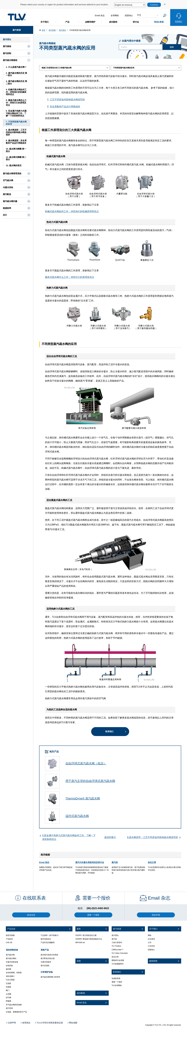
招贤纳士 (151, 950)
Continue (154, 5)
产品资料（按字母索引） (50, 935)
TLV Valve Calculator (120, 953)
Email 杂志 (44, 862)
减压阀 (8, 969)
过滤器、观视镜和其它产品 (16, 1012)
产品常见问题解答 (48, 942)
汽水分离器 (10, 980)
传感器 (8, 987)
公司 (149, 942)
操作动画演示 (46, 939)
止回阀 (8, 994)
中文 (139, 15)
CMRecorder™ (117, 950)
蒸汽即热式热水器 (48, 958)
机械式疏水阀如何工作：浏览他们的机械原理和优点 (72, 211)
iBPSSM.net (80, 942)
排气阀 (8, 998)
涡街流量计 (10, 976)
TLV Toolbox (116, 946)
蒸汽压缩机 (45, 966)
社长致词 (151, 939)
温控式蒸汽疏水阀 (77, 816)
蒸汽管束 (9, 1008)
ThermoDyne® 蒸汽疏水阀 (82, 798)
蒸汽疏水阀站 (11, 958)
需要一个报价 (117, 982)
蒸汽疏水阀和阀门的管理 (50, 977)
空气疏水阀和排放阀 (14, 1005)
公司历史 (151, 946)
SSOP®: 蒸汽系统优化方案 (86, 935)
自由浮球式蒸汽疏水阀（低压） (85, 763)
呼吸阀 (8, 1001)
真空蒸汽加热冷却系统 (49, 955)
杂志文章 (152, 862)
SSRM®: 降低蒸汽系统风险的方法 (88, 939)
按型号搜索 (10, 935)
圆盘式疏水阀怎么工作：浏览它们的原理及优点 (69, 277)
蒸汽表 (115, 862)
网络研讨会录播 (118, 960)
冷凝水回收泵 (46, 962)
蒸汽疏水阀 (10, 955)
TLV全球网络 (117, 985)
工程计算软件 (117, 942)
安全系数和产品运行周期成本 (65, 106)
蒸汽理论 (115, 935)
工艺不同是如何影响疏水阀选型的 (67, 99)
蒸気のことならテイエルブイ (17, 17)
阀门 (7, 990)
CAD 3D (9, 942)
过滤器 (8, 983)
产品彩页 (9, 939)
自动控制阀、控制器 (14, 973)
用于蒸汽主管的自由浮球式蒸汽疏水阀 (90, 780)
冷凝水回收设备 (12, 962)
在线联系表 (116, 978)
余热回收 (9, 966)
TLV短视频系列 (117, 964)
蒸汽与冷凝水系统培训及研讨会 (89, 862)
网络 (149, 935)
